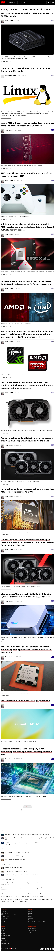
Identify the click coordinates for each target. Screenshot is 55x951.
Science (30, 916)
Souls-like (3, 932)
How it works (31, 923)
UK (2, 947)
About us (3, 911)
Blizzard (3, 942)
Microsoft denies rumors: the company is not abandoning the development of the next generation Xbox (26, 752)
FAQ (29, 933)
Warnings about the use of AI (8, 914)
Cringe (30, 932)
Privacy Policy (5, 918)
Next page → (27, 806)
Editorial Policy (5, 913)
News (52, 20)
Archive (3, 921)
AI (28, 914)
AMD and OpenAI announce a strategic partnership (25, 700)
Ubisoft (3, 938)
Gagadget (3, 2)
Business (30, 919)
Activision (3, 940)
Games (22, 2)
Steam (3, 933)
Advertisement (5, 916)
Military (30, 911)
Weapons (30, 918)
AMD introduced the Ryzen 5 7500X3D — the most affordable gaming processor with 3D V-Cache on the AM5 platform (26, 650)
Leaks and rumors (32, 930)
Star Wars (3, 937)
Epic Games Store (5, 935)
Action (3, 928)
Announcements (32, 928)
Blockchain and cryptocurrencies (36, 921)
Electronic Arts (5, 943)
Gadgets (12, 2)
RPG (2, 930)
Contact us (4, 919)
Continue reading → (6, 61)
